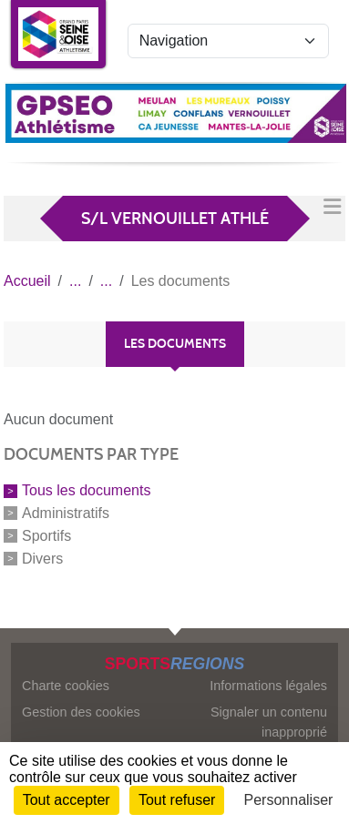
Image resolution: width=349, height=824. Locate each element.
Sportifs (46, 536)
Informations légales (268, 685)
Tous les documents (86, 490)
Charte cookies (65, 685)
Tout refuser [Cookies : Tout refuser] (177, 800)
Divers (42, 557)
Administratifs (65, 513)
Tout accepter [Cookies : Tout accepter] (66, 800)
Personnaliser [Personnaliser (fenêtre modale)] (289, 800)
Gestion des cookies (81, 712)
